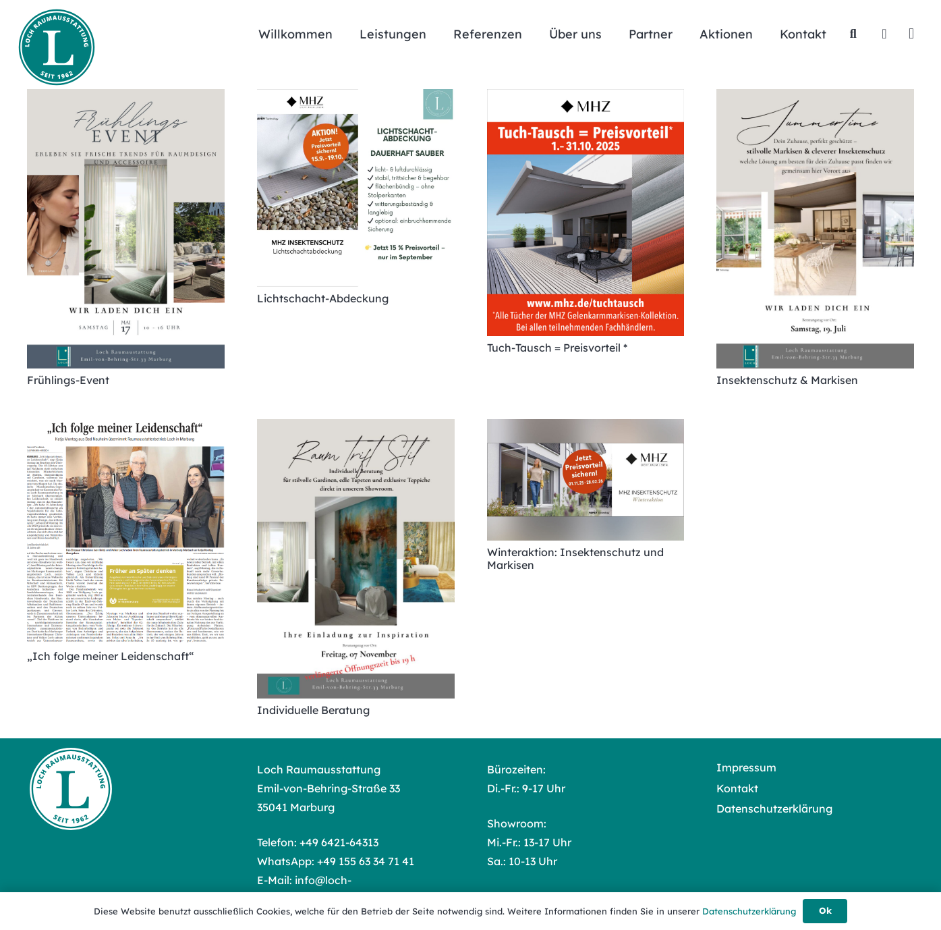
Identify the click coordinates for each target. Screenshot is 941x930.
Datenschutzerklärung (774, 808)
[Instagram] (911, 33)
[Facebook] (884, 33)
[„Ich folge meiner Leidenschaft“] (126, 532)
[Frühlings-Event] (126, 228)
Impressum (746, 767)
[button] (853, 34)
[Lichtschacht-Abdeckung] (356, 188)
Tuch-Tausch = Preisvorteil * (557, 347)
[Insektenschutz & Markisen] (815, 228)
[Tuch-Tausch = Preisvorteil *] (586, 212)
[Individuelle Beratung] (356, 559)
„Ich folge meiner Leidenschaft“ (110, 656)
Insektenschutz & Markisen (787, 380)
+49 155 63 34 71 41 (365, 861)
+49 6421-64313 (339, 842)
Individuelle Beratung (313, 710)
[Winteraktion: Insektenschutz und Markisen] (586, 480)
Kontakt (737, 788)
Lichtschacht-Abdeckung (323, 298)
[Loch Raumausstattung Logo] (56, 47)
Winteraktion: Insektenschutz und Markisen (575, 558)
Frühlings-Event (68, 380)
